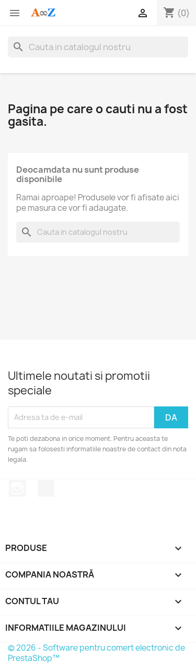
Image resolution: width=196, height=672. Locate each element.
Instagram (17, 488)
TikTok (46, 488)
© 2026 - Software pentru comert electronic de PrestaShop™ (96, 653)
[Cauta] (98, 47)
